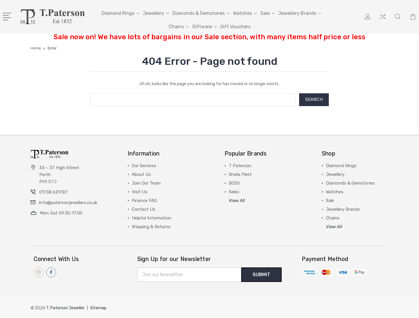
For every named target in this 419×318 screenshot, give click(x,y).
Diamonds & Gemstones (201, 13)
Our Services (144, 165)
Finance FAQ (144, 200)
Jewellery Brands (299, 13)
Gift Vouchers (235, 26)
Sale (267, 13)
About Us (141, 174)
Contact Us (143, 209)
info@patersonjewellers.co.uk (68, 202)
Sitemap (98, 308)
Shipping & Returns (151, 226)
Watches (245, 13)
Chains (179, 26)
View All (237, 200)
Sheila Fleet (240, 174)
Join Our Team (146, 183)
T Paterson (240, 165)
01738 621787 (53, 192)
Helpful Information (151, 218)
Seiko (234, 191)
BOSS (234, 183)
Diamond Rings (120, 13)
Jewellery (156, 13)
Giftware (204, 26)
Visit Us (140, 191)
